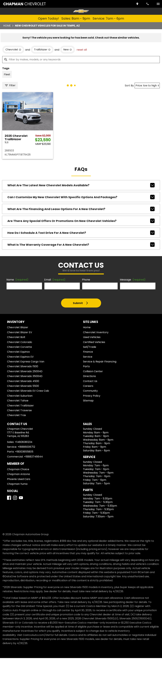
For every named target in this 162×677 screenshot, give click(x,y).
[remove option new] (67, 49)
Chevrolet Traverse (19, 410)
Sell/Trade (89, 347)
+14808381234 (23, 442)
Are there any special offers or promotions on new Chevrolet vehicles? (81, 221)
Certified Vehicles (94, 342)
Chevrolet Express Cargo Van (25, 361)
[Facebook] (9, 497)
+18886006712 (26, 447)
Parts (86, 366)
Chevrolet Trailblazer (20, 405)
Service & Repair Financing (99, 361)
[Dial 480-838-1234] (148, 3)
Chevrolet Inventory (95, 332)
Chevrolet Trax (16, 415)
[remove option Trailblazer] (42, 49)
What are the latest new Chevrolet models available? (81, 185)
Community (90, 391)
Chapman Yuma (17, 484)
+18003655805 (24, 451)
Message (132, 279)
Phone (86, 279)
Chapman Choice (18, 469)
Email (54, 279)
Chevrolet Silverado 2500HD (24, 371)
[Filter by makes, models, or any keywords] (81, 59)
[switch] (158, 4)
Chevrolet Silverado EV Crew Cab (28, 391)
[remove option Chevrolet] (13, 49)
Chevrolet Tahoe (17, 400)
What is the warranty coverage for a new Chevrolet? (81, 244)
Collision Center (93, 371)
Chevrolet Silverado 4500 (23, 381)
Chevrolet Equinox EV (20, 357)
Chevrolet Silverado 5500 (23, 386)
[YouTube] (21, 497)
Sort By (129, 85)
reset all (82, 50)
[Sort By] (147, 85)
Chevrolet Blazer (17, 327)
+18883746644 (33, 456)
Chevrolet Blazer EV (19, 332)
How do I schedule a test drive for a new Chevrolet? (81, 232)
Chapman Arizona (18, 474)
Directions (89, 376)
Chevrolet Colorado (19, 342)
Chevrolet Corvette (19, 347)
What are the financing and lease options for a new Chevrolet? (81, 209)
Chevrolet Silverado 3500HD (24, 376)
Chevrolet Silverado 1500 (22, 366)
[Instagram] (15, 497)
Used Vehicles (91, 337)
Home (7, 25)
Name (17, 279)
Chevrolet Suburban (20, 396)
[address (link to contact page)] (137, 3)
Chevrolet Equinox (18, 352)
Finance (88, 352)
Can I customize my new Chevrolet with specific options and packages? (81, 197)
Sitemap (88, 400)
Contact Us (90, 381)
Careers (88, 386)
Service (87, 357)
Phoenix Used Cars (18, 479)
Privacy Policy (91, 396)
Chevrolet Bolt (16, 337)
